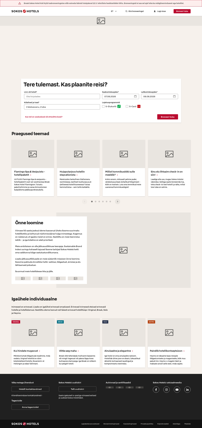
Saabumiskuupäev (110, 92)
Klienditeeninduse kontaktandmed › (27, 395)
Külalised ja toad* (31, 102)
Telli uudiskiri (77, 389)
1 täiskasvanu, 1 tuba (36, 107)
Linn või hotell (30, 92)
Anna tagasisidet (30, 407)
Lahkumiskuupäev (149, 92)
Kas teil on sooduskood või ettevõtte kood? (43, 117)
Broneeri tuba (182, 11)
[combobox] (118, 11)
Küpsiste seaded (163, 424)
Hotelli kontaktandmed (30, 389)
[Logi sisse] (161, 11)
